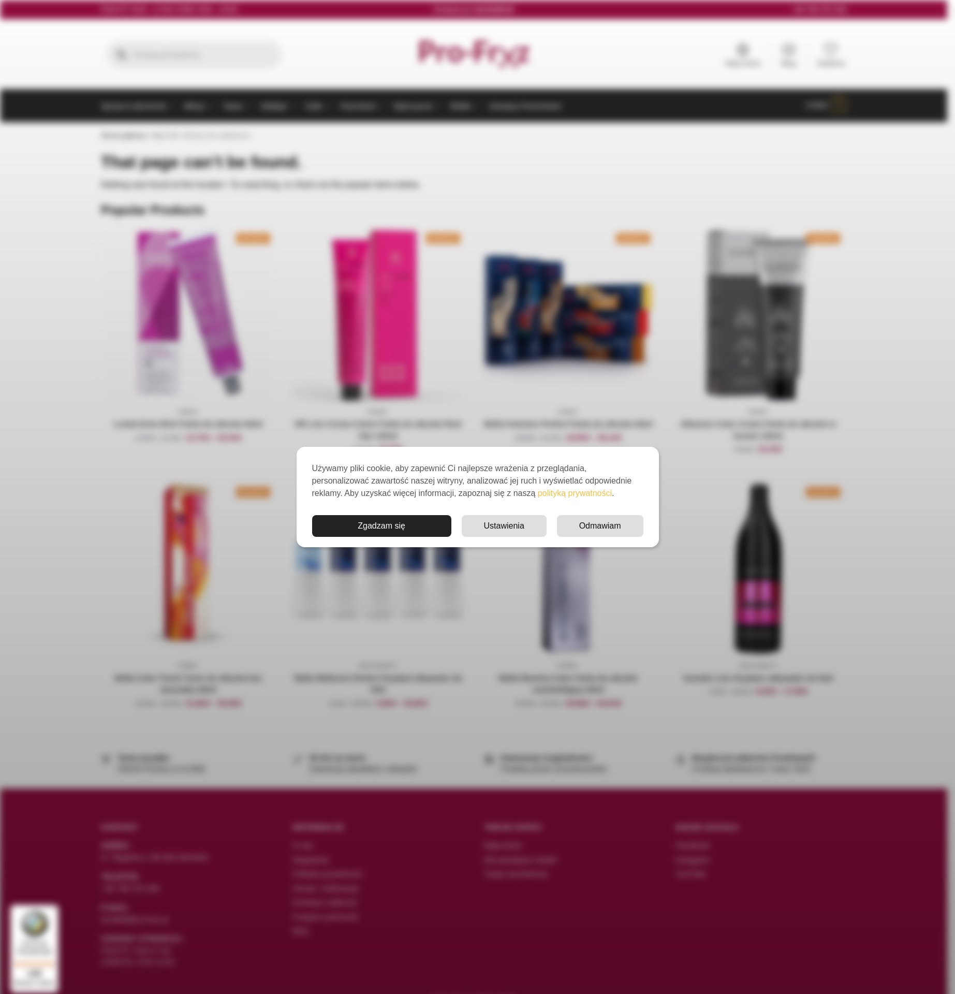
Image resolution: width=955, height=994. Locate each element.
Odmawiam (600, 525)
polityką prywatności (575, 493)
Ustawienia (504, 525)
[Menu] (52, 909)
